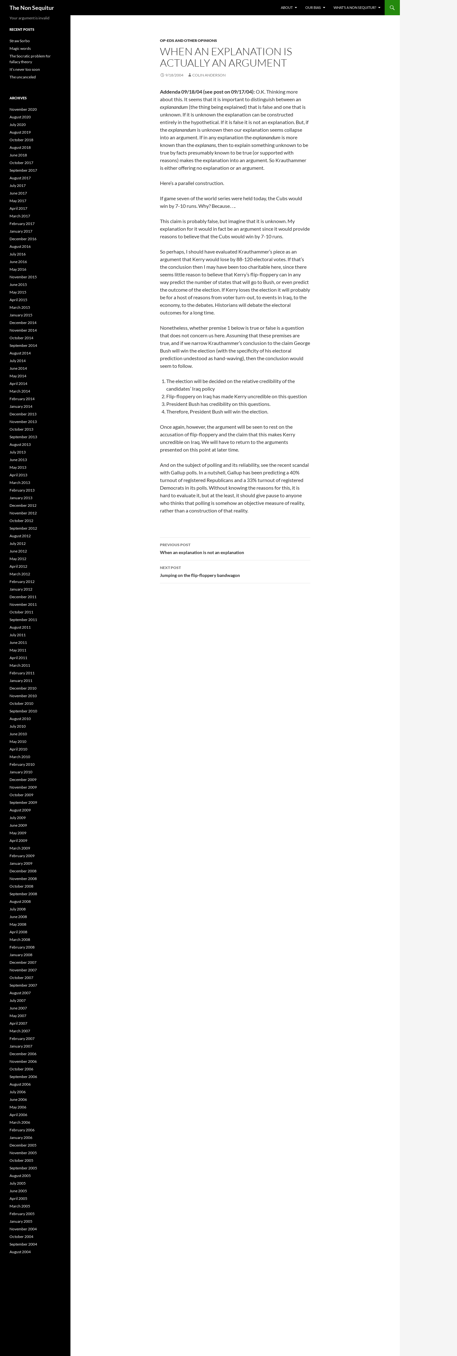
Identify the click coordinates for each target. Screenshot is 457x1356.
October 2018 (21, 139)
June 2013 (18, 459)
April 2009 (18, 840)
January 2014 (21, 406)
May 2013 (18, 467)
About (287, 7)
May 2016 (18, 269)
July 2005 (18, 1183)
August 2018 (20, 147)
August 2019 (20, 132)
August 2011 (20, 627)
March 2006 (20, 1122)
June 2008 (18, 916)
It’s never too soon (25, 69)
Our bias (313, 7)
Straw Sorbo (20, 40)
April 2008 (18, 931)
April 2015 (18, 299)
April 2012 (18, 566)
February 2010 (22, 764)
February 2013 (22, 490)
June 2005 (18, 1190)
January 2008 (21, 954)
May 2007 (18, 1015)
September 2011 (23, 619)
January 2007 (21, 1046)
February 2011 (22, 673)
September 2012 (23, 528)
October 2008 (21, 886)
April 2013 (18, 475)
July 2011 (18, 634)
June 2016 (18, 261)
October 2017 (21, 162)
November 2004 (23, 1229)
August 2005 (20, 1175)
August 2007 (20, 992)
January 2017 (21, 231)
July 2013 (18, 452)
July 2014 (18, 360)
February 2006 (22, 1130)
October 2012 (21, 520)
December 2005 (23, 1145)
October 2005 (21, 1160)
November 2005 (23, 1152)
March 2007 (20, 1031)
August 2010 (20, 718)
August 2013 (20, 444)
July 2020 (18, 124)
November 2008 (23, 878)
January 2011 (21, 680)
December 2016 (23, 238)
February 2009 (22, 855)
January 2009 (21, 863)
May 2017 (18, 200)
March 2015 (20, 307)
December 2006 (23, 1053)
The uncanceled (23, 77)
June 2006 (18, 1099)
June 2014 (18, 368)
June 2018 (18, 155)
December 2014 (23, 322)
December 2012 (23, 505)
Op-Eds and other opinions (188, 40)
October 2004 (21, 1236)
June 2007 (18, 1008)
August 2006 (20, 1084)
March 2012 (20, 574)
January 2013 (21, 497)
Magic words (20, 48)
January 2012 (21, 589)
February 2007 (22, 1038)
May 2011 (18, 650)
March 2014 (20, 391)
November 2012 (23, 513)
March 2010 (20, 756)
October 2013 (21, 429)
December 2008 (23, 871)
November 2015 (23, 277)
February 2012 (22, 581)
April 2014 (18, 383)
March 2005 (20, 1206)
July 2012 (18, 543)
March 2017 (20, 216)
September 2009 (23, 802)
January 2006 (21, 1137)
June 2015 (18, 284)
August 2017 (20, 177)
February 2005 (22, 1213)
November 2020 (23, 109)
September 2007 (23, 985)
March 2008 (20, 939)
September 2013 (23, 436)
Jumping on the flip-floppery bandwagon (235, 571)
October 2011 (21, 612)
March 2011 (20, 665)
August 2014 (20, 353)
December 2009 (23, 779)
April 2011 (18, 657)
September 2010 (23, 711)
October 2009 (21, 794)
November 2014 (23, 330)
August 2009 (20, 810)
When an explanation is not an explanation (235, 548)
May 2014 (18, 376)
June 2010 (18, 733)
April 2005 (18, 1198)
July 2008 (18, 909)
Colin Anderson (209, 75)
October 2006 (21, 1069)
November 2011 (23, 604)
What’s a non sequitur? (355, 7)
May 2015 (18, 292)
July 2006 (18, 1091)
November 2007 (23, 970)
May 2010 (18, 741)
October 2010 (21, 703)
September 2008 (23, 893)
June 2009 (18, 825)
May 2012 (18, 558)
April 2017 (18, 208)
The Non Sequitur (32, 7)
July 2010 (18, 726)
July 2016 (18, 254)
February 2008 (22, 947)
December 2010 (23, 688)
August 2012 (20, 535)
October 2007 (21, 977)
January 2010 (21, 772)
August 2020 (20, 117)
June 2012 (18, 551)
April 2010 (18, 749)
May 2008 (18, 924)
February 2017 (22, 223)
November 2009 (23, 787)
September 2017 (23, 170)
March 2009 (20, 848)
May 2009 (18, 832)
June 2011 (18, 642)
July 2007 (18, 1000)
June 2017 (18, 193)
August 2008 (20, 901)
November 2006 (23, 1061)
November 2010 (23, 695)
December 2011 (23, 596)
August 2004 (20, 1251)
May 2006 (18, 1107)
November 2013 (23, 421)
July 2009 (18, 817)
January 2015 (21, 315)
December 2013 (23, 414)
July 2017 (18, 185)
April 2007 (18, 1023)
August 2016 (20, 246)
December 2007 (23, 962)
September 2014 (23, 345)
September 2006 (23, 1076)
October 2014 (21, 337)
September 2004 (23, 1244)
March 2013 (20, 482)
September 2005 (23, 1168)
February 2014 (22, 398)
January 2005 (21, 1221)
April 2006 (18, 1114)
